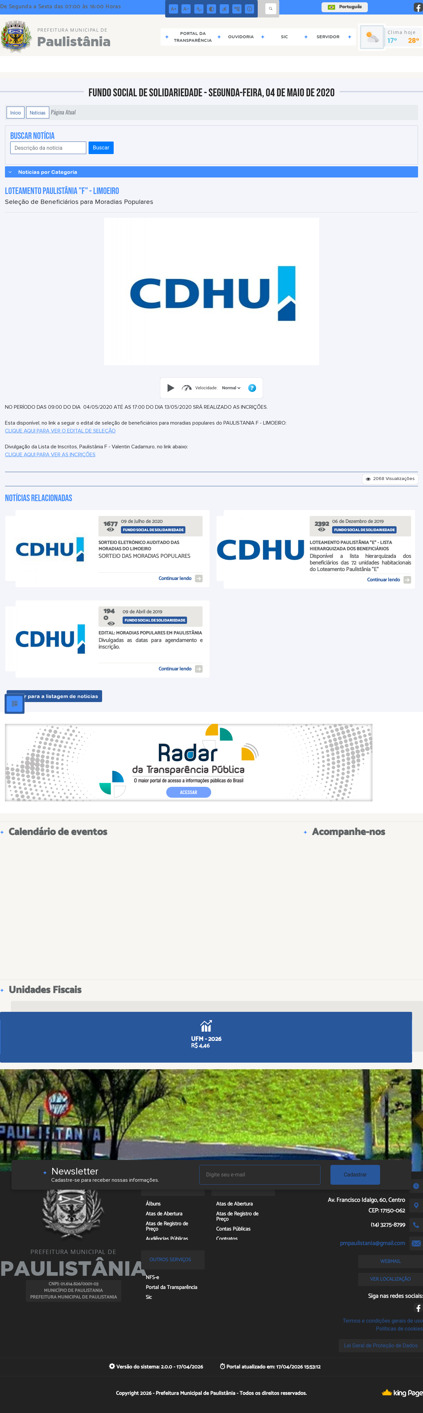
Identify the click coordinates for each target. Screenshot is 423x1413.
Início (15, 112)
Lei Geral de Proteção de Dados (381, 1345)
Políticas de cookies (399, 1329)
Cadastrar (355, 1175)
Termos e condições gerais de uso (383, 1321)
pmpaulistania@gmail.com (372, 1243)
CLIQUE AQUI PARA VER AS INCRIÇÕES (50, 454)
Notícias (38, 112)
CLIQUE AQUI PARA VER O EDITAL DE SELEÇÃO (60, 431)
